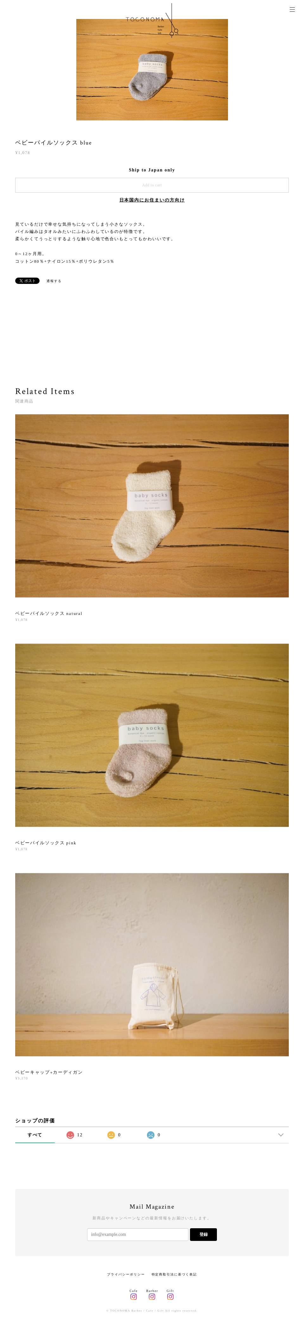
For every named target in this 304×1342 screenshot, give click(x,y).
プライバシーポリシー (126, 1274)
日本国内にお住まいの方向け (152, 200)
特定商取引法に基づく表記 (174, 1274)
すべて (35, 1135)
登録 (204, 1234)
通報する (54, 281)
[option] (152, 69)
